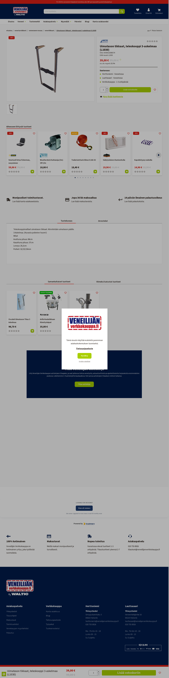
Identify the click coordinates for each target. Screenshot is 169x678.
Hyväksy (84, 355)
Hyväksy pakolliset (84, 361)
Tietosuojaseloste (84, 348)
